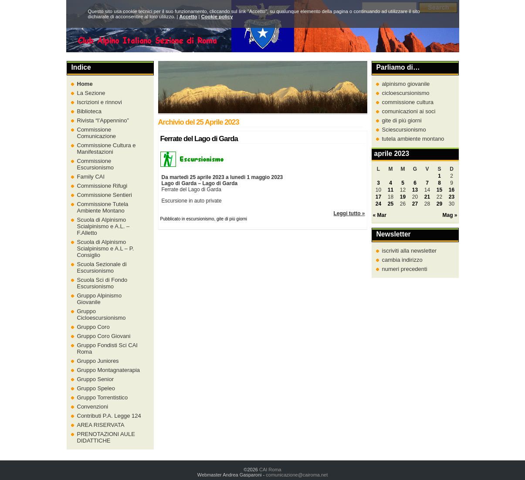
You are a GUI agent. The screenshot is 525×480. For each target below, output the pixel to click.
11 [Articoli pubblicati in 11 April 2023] (390, 190)
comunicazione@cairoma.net (297, 474)
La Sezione (91, 93)
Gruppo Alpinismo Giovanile (99, 298)
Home (85, 84)
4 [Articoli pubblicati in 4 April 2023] (390, 183)
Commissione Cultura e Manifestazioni (106, 148)
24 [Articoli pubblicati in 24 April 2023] (378, 204)
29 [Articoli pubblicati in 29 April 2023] (439, 204)
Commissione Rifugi (102, 186)
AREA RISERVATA (101, 425)
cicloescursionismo (406, 93)
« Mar (379, 215)
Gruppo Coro (93, 327)
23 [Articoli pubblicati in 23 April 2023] (451, 197)
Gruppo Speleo (96, 388)
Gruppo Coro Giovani (104, 336)
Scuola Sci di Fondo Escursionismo (102, 283)
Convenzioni (92, 406)
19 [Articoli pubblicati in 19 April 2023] (403, 197)
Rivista (103, 120)
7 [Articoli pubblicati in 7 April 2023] (427, 183)
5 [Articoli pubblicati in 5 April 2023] (402, 183)
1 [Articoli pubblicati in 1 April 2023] (439, 176)
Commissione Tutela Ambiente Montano (103, 207)
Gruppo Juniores (98, 361)
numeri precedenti (404, 269)
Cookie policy (217, 16)
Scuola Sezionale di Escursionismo (102, 267)
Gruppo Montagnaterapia (108, 370)
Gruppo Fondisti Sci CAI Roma (107, 348)
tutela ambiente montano (413, 138)
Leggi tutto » (349, 213)
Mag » (449, 215)
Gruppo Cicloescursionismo (101, 314)
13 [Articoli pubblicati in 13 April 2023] (415, 190)
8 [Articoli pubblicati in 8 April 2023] (439, 183)
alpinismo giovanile (406, 84)
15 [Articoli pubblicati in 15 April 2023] (439, 190)
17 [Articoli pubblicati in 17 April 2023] (378, 197)
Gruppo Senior (95, 379)
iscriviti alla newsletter (409, 250)
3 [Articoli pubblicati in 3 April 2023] (378, 183)
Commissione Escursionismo (95, 164)
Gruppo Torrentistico (102, 397)
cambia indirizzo (402, 260)
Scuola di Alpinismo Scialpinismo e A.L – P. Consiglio (105, 248)
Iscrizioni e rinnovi (99, 102)
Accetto (188, 16)
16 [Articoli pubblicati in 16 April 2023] (451, 190)
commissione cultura (408, 102)
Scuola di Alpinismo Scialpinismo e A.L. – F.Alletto (103, 226)
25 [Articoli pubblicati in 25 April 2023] (390, 204)
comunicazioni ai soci (409, 111)
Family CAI (91, 176)
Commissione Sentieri (104, 195)
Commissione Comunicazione (96, 132)
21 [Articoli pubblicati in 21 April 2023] (427, 197)
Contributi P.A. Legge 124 (109, 415)
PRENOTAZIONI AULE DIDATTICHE (106, 437)
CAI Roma (270, 469)
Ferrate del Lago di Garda (199, 139)
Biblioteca (89, 111)
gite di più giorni (402, 120)
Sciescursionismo (404, 129)
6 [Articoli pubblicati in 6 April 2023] (415, 183)
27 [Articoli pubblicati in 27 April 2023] (415, 204)
